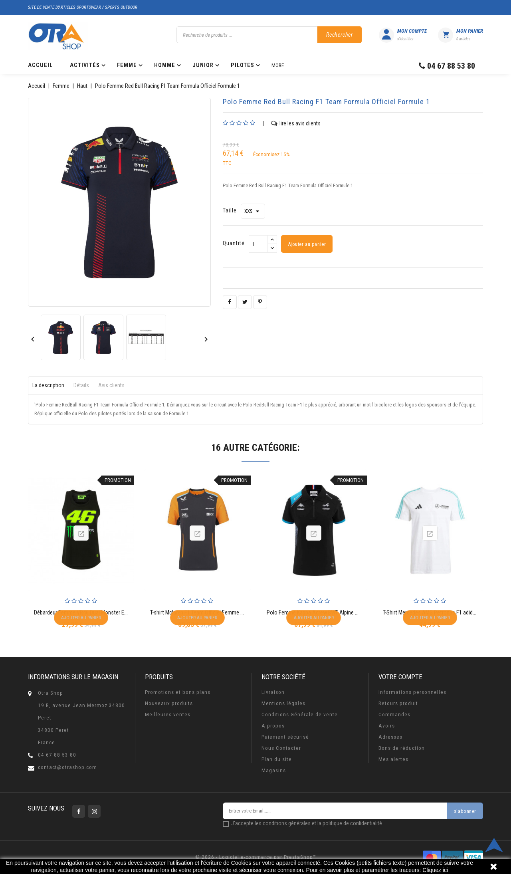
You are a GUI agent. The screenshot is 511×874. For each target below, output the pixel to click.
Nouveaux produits (169, 703)
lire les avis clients (296, 123)
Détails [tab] (81, 385)
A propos (273, 726)
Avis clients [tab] (111, 385)
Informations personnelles (412, 692)
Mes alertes (393, 759)
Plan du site (276, 759)
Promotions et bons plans (177, 692)
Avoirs (386, 726)
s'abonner (465, 811)
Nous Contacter (281, 748)
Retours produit (398, 703)
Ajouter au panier (307, 244)
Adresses (390, 737)
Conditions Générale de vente (299, 714)
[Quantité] (258, 244)
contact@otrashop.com (67, 767)
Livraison (273, 692)
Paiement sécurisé (285, 737)
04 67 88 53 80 (57, 755)
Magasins (273, 770)
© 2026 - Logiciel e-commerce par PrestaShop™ (255, 857)
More (277, 65)
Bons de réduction (401, 748)
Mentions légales (283, 703)
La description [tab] (48, 385)
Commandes (394, 714)
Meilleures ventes (167, 714)
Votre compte (400, 677)
